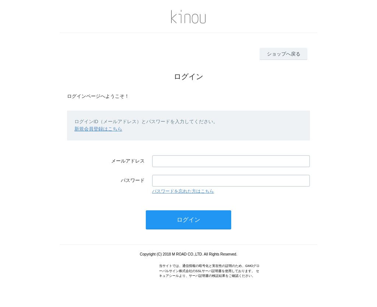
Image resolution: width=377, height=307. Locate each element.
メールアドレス (128, 161)
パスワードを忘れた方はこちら (183, 191)
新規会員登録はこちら (98, 129)
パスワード (133, 180)
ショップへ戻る (283, 54)
